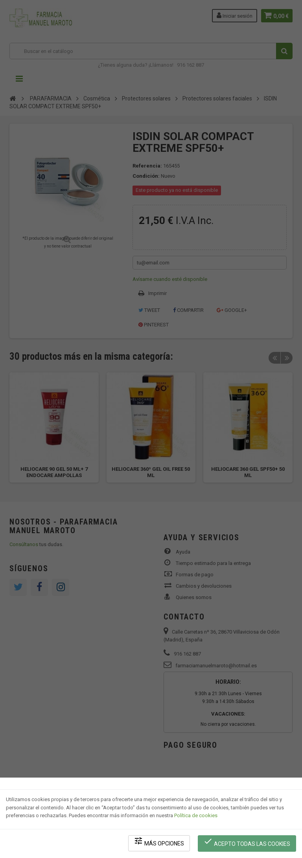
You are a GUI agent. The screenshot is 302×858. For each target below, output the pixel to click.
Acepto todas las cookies (247, 842)
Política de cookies (195, 817)
